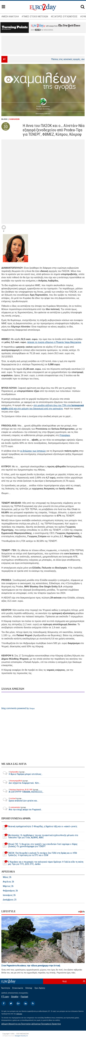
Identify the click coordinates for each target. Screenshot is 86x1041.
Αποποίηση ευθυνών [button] (43, 113)
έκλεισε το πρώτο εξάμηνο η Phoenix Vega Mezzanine (54, 342)
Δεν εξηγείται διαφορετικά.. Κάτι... (20, 782)
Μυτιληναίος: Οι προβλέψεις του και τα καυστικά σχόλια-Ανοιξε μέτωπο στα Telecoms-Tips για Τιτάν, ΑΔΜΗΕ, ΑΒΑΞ (39, 836)
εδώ (37, 30)
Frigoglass (65, 435)
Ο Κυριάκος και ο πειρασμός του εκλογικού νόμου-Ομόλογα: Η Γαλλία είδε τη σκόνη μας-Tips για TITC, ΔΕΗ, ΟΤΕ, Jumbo (42, 863)
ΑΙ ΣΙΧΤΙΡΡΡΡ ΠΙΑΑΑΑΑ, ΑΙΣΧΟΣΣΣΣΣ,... (22, 791)
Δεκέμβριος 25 (9, 900)
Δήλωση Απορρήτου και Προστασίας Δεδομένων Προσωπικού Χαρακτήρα (31, 1024)
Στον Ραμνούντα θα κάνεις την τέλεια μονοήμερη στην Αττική (30, 965)
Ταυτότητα (5, 988)
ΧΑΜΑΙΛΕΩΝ (14, 119)
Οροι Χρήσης (40, 988)
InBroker (19, 1014)
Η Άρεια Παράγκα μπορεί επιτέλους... (22, 773)
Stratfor (14, 996)
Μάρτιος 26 (8, 886)
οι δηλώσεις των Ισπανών (33, 451)
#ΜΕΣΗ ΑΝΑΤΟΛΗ (10, 16)
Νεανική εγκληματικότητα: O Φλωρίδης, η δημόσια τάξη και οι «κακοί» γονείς (39, 827)
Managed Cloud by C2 (21, 1036)
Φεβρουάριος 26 (10, 891)
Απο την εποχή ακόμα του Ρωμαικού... (21, 808)
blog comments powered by (18, 708)
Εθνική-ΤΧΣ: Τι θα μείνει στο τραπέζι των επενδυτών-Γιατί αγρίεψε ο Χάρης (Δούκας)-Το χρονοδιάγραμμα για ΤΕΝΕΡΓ (39, 845)
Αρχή (64, 981)
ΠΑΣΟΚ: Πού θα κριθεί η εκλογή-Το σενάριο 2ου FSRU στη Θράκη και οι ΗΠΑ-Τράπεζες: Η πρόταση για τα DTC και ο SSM (39, 854)
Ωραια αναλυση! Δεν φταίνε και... (19, 799)
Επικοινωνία (17, 988)
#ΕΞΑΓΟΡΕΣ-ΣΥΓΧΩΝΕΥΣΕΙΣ (64, 16)
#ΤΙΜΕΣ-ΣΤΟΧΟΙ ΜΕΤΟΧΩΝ (35, 16)
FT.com (5, 996)
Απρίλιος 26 (8, 882)
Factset (24, 996)
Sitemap (28, 988)
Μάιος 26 (7, 877)
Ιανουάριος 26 (9, 895)
